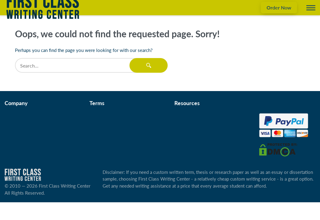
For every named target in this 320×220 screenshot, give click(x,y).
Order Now (279, 7)
